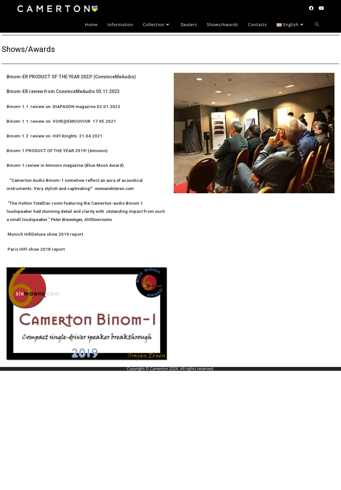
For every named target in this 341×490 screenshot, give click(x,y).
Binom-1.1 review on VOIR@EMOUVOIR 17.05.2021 (61, 121)
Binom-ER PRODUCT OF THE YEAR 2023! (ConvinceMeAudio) (71, 76)
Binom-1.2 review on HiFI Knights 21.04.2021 (55, 136)
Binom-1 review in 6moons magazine (45, 165)
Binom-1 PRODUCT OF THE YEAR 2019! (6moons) (57, 150)
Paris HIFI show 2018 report (36, 249)
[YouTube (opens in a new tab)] (321, 8)
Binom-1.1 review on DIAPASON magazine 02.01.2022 (63, 106)
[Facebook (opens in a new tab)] (311, 8)
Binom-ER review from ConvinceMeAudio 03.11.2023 (63, 91)
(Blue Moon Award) (104, 165)
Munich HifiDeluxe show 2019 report (45, 234)
